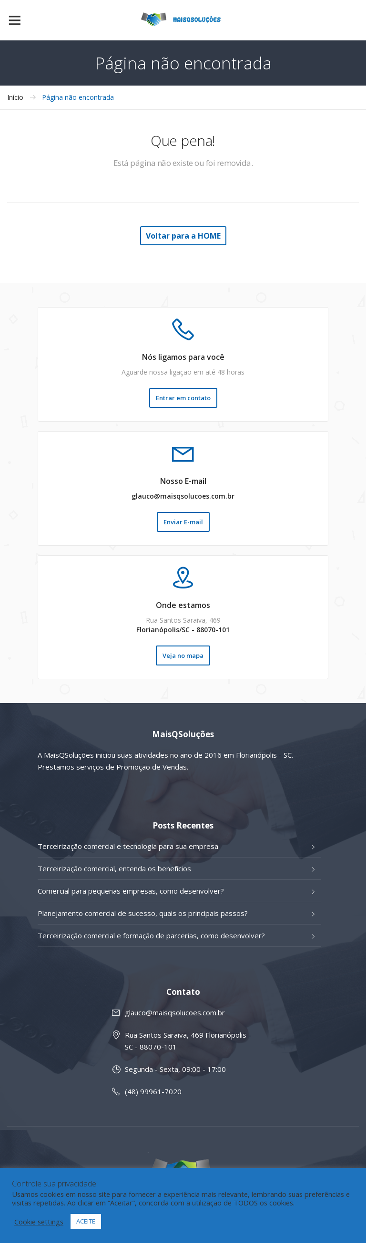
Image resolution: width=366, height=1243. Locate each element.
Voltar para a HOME (183, 236)
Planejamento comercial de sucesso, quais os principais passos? (143, 913)
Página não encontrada (78, 97)
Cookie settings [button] (38, 1221)
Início (15, 97)
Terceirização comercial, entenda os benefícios (114, 868)
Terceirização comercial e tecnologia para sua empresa (128, 846)
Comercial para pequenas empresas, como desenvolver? (131, 891)
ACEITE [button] (85, 1221)
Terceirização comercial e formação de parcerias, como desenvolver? (151, 935)
